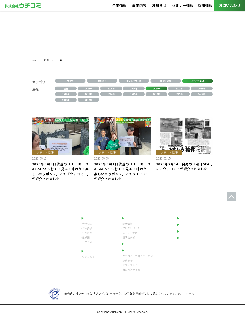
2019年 (88, 97)
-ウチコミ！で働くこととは (137, 262)
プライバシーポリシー (194, 244)
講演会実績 (165, 81)
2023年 (156, 89)
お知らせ (159, 6)
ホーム (37, 60)
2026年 (88, 89)
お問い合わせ (229, 5)
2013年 (65, 104)
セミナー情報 (182, 6)
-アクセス (86, 248)
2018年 (111, 97)
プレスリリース (134, 81)
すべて (70, 81)
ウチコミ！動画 (189, 231)
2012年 (88, 104)
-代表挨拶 (86, 234)
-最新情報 (127, 230)
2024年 (133, 89)
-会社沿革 (86, 239)
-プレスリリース (131, 234)
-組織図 (85, 243)
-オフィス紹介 (130, 271)
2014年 (201, 97)
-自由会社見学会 (131, 276)
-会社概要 (86, 230)
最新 (66, 89)
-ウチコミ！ (88, 263)
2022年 (179, 89)
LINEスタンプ (188, 237)
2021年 (201, 89)
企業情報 (119, 6)
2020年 (65, 97)
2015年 (179, 97)
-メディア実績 (129, 239)
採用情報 (205, 6)
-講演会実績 (128, 243)
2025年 (111, 89)
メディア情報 (197, 81)
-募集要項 (127, 267)
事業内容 (139, 6)
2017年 (133, 97)
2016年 (156, 97)
